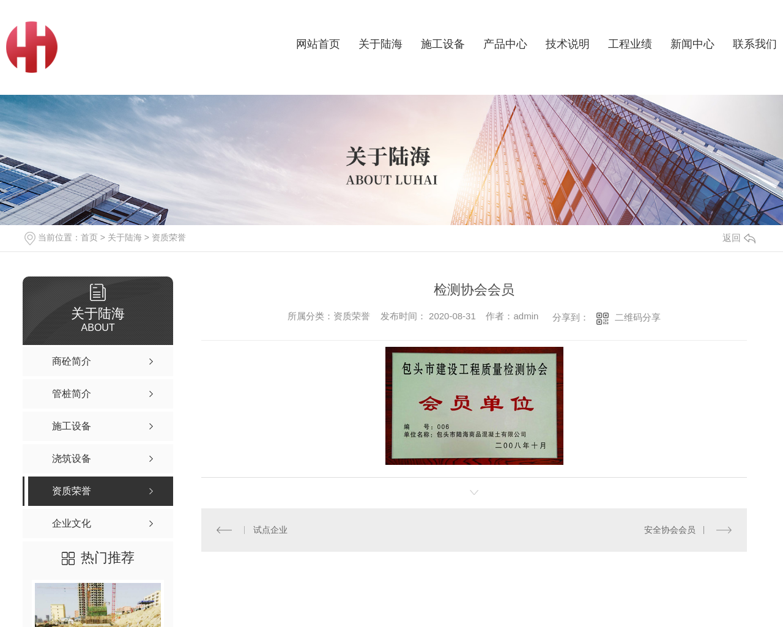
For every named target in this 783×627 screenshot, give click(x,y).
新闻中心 (692, 44)
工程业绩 (630, 44)
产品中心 (505, 44)
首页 (89, 237)
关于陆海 (380, 44)
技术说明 (568, 44)
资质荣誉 (169, 237)
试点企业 (270, 530)
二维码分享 (638, 317)
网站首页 (318, 44)
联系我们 (755, 44)
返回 (738, 237)
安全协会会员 (670, 530)
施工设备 (443, 44)
